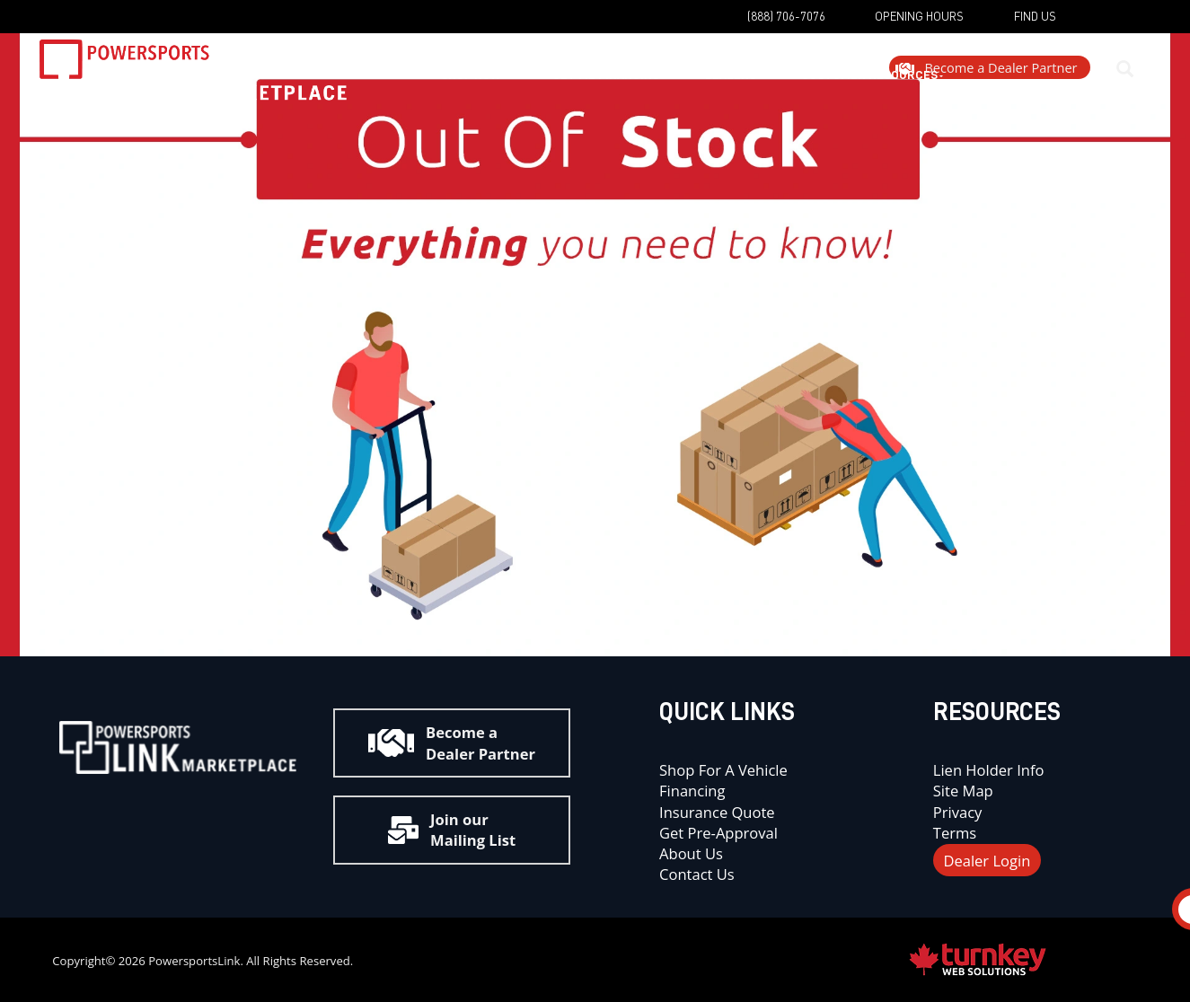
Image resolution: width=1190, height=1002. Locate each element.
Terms (954, 832)
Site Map (963, 790)
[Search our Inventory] (1137, 85)
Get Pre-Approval (718, 832)
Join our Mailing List (452, 829)
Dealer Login (986, 859)
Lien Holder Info (989, 770)
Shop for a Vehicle (723, 770)
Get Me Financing (534, 86)
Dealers (658, 86)
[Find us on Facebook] (1087, 26)
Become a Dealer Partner (451, 742)
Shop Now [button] (402, 86)
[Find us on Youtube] (195, 805)
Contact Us (697, 874)
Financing (692, 790)
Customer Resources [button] (799, 86)
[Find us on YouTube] (1043, 26)
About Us (691, 853)
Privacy (958, 812)
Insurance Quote (719, 812)
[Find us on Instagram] (1132, 26)
